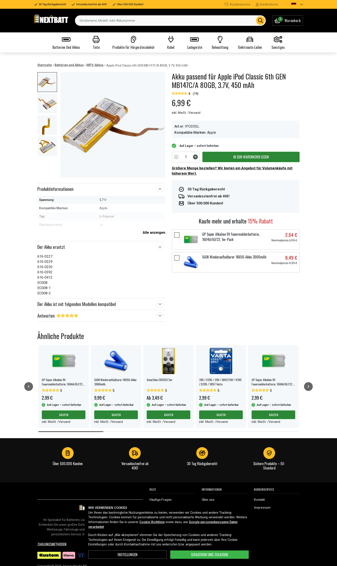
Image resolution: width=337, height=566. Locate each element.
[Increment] (195, 157)
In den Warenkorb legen (251, 157)
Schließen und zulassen (209, 554)
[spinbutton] (185, 157)
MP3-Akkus (95, 65)
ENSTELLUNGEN (127, 554)
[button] (293, 4)
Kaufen (63, 414)
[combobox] (170, 20)
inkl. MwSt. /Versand (186, 113)
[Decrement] (176, 157)
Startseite (44, 65)
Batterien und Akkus (69, 65)
